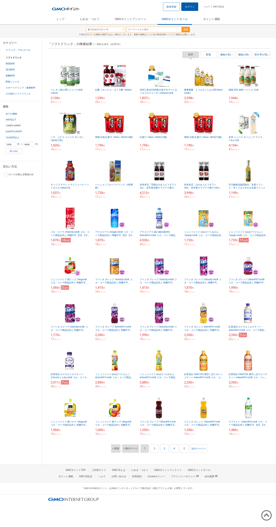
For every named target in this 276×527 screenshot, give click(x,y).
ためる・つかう (89, 19)
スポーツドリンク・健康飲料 (20, 87)
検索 (185, 29)
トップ (60, 19)
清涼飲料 (10, 69)
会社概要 (211, 476)
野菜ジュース (12, 81)
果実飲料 (10, 63)
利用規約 (137, 476)
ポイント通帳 (211, 19)
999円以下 (11, 119)
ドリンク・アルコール (18, 50)
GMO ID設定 (218, 6)
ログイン (190, 6)
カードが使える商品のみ (19, 174)
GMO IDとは (118, 470)
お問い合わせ (118, 476)
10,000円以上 (12, 137)
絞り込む (14, 151)
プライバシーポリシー (185, 476)
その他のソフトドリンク (18, 93)
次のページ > (198, 448)
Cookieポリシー (156, 476)
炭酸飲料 (10, 75)
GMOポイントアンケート (130, 19)
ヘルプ (206, 6)
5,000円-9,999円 (14, 131)
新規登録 (171, 6)
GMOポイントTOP (75, 470)
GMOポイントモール (175, 19)
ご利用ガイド (98, 470)
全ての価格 (11, 113)
